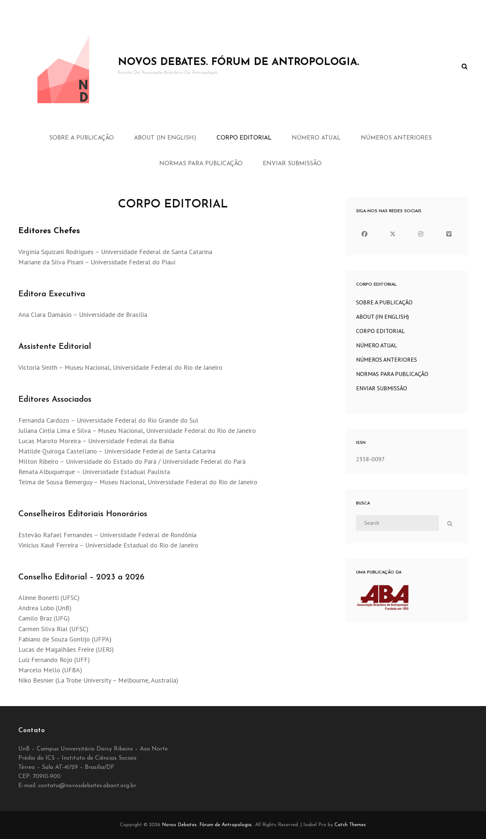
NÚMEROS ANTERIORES (396, 138)
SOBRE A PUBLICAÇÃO (81, 138)
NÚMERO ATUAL (316, 138)
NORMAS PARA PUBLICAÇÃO (201, 164)
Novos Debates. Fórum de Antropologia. (238, 62)
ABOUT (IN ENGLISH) (165, 138)
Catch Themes (350, 824)
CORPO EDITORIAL (244, 138)
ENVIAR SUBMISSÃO (292, 164)
